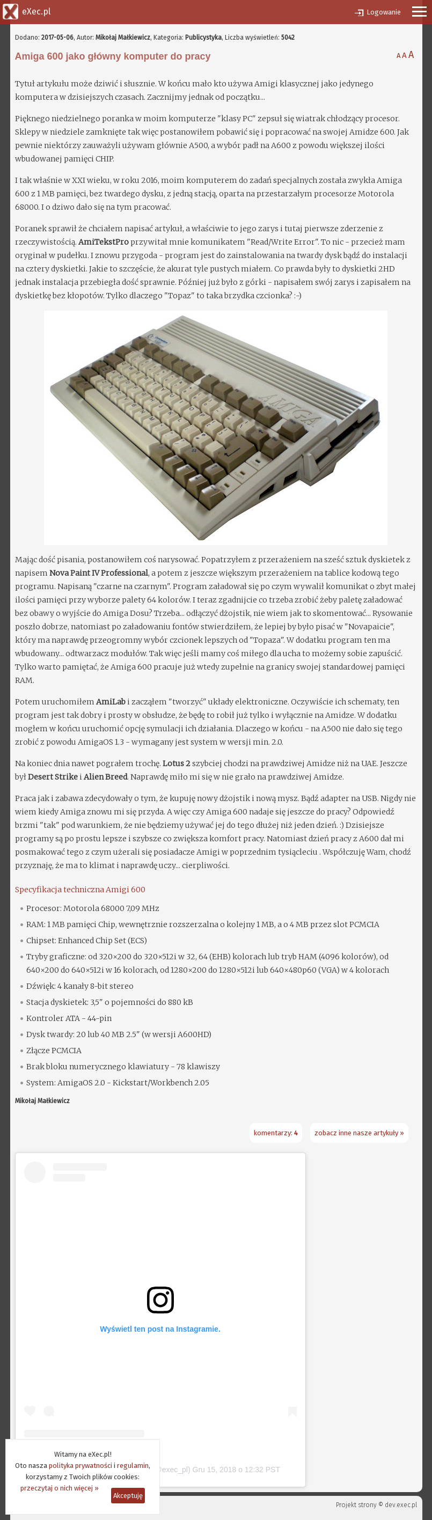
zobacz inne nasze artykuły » (359, 1133)
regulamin (133, 1466)
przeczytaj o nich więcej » (59, 1488)
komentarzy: (276, 1133)
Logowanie (384, 12)
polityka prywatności (80, 1466)
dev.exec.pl (401, 1505)
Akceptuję (128, 1496)
